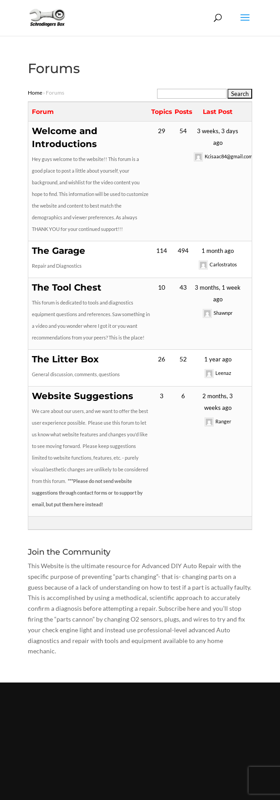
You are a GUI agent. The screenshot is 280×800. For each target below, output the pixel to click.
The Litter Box (65, 359)
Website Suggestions (82, 396)
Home (35, 92)
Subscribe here (179, 608)
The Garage (58, 250)
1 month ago (217, 250)
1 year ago (218, 359)
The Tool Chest (66, 287)
